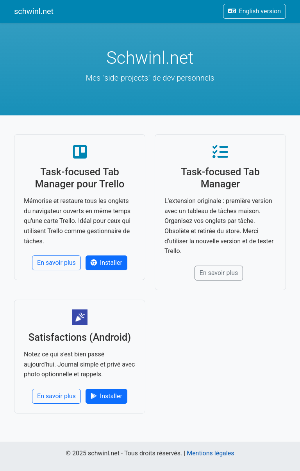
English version (254, 11)
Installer (106, 262)
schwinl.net (34, 11)
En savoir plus (56, 262)
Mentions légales (210, 453)
